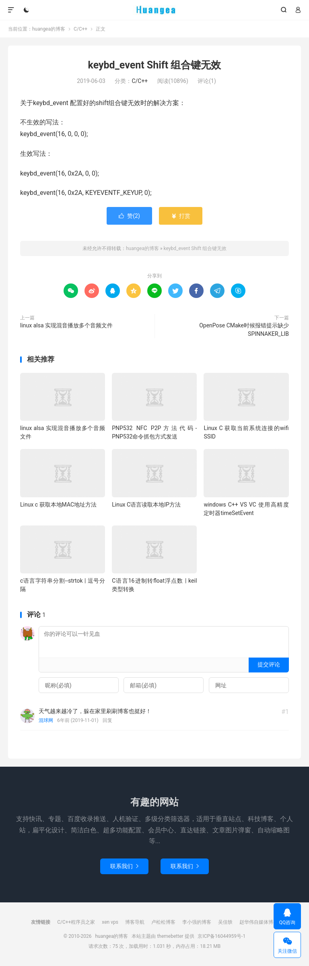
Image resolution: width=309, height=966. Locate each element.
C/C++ (80, 29)
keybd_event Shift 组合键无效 (154, 65)
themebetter (170, 936)
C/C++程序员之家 (76, 922)
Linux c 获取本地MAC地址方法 (58, 504)
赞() (129, 216)
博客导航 (134, 922)
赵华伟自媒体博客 (258, 922)
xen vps (110, 922)
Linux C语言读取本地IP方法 (146, 504)
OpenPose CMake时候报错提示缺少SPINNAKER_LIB (244, 329)
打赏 (180, 216)
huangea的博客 (155, 10)
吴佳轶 (225, 922)
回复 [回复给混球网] (107, 720)
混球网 (46, 720)
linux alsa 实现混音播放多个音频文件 (66, 325)
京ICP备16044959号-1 (221, 936)
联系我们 (124, 866)
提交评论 (269, 664)
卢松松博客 (163, 922)
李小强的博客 (196, 922)
